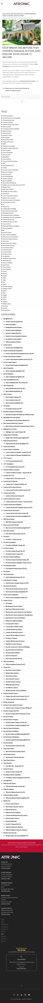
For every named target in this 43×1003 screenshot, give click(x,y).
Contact (3, 936)
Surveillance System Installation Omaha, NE (18, 777)
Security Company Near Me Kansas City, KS (18, 714)
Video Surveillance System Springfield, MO (17, 798)
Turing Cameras (7, 254)
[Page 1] (21, 101)
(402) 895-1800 (5, 878)
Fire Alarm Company (11, 638)
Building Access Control (9, 429)
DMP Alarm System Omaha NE (14, 522)
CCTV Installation (8, 464)
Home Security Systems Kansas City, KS (16, 589)
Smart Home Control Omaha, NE (15, 757)
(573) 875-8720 (5, 914)
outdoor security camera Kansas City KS (14, 185)
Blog (2, 934)
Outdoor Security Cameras (13, 682)
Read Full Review (21, 973)
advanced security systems (10, 211)
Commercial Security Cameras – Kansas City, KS (19, 502)
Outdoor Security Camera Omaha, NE (16, 699)
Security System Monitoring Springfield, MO (18, 740)
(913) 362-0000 (5, 868)
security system (7, 174)
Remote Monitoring (11, 821)
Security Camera (7, 135)
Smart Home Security (9, 245)
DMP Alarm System (8, 519)
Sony (4, 282)
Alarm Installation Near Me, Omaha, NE (16, 382)
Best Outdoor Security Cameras (14, 806)
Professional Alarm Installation (11, 226)
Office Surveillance (8, 661)
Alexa (4, 293)
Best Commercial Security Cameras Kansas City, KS (20, 426)
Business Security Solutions (13, 812)
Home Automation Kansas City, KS (15, 577)
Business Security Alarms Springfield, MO (17, 443)
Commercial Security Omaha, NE (15, 496)
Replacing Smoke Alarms (12, 684)
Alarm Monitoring (8, 176)
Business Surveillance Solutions (14, 621)
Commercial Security (8, 120)
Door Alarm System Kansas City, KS (15, 533)
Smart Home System (9, 760)
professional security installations (12, 217)
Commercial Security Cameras (11, 499)
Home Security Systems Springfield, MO (17, 592)
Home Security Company (10, 243)
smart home (6, 265)
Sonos (4, 284)
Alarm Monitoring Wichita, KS (14, 391)
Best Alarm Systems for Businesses (12, 411)
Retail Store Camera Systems (14, 644)
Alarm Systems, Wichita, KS (13, 397)
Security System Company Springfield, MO (17, 725)
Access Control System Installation (12, 350)
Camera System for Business (11, 449)
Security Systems (8, 743)
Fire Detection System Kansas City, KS (16, 568)
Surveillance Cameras (12, 687)
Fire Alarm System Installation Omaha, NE (17, 560)
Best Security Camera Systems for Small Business (19, 615)
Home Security (10, 88)
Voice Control (6, 267)
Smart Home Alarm (8, 139)
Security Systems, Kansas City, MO (15, 745)
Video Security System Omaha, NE (15, 786)
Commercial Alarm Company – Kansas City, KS (18, 472)
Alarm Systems (7, 159)
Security (5, 308)
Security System (7, 131)
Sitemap (23, 999)
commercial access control (10, 221)
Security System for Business (11, 728)
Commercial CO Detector (10, 481)
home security (7, 155)
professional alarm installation (11, 215)
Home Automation (8, 152)
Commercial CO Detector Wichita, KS (16, 484)
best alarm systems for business (11, 200)
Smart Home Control (9, 754)
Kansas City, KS (7, 600)
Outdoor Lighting (7, 286)
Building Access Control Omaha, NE (15, 432)
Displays (5, 301)
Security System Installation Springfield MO (17, 734)
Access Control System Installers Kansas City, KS (19, 359)
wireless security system (9, 258)
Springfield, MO (7, 319)
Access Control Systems (9, 362)
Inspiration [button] (21, 929)
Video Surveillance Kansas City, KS (22, 18)
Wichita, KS (6, 801)
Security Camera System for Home (12, 705)
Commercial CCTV (8, 475)
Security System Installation (11, 731)
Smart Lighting (7, 269)
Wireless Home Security (10, 833)
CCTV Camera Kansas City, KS (14, 461)
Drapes (5, 275)
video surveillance (8, 263)
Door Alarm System (8, 189)
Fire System (6, 571)
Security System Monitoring (11, 737)
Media (4, 291)
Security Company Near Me (10, 148)
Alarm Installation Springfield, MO (15, 377)
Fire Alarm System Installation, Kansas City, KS (18, 563)
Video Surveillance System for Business (16, 830)
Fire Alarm (6, 536)
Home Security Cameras (12, 679)
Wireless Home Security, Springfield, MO (17, 836)
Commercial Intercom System (14, 629)
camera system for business (10, 196)
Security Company (8, 172)
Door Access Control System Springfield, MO (18, 528)
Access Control (7, 126)
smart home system (8, 247)
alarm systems (7, 150)
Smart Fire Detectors (11, 655)
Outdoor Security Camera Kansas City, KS (17, 696)
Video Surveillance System (10, 795)
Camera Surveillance (9, 446)
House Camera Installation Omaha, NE (16, 597)
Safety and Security (8, 142)
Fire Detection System (9, 565)
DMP (4, 144)
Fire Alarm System (8, 122)
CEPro (4, 299)
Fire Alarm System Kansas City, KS (15, 551)
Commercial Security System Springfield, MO (18, 516)
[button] (2, 3)
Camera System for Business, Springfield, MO (18, 455)
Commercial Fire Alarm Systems (12, 487)
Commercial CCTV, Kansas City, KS (15, 478)
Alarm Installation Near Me (10, 380)
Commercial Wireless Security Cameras (16, 815)
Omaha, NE (6, 667)
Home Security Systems (9, 586)
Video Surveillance (7, 18)
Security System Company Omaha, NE (16, 722)
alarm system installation (9, 234)
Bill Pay (3, 941)
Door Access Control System (10, 237)
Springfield (6, 157)
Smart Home (6, 137)
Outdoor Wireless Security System (15, 641)
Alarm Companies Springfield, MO (15, 371)
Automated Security (8, 165)
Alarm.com (6, 241)
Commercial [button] (21, 926)
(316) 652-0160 (5, 904)
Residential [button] (21, 924)
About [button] (21, 922)
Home (2, 919)
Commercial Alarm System (10, 161)
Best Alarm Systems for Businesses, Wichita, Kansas (20, 414)
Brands (3, 931)
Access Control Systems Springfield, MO (17, 365)
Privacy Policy (29, 999)
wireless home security (9, 202)
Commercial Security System (11, 124)
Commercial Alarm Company (11, 470)
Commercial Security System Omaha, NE (17, 513)
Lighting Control (7, 288)
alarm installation (7, 180)
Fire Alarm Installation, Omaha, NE (15, 545)
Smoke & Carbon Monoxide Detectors (16, 336)
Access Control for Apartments (14, 321)
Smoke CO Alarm (8, 769)
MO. (4, 163)
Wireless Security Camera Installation (16, 690)
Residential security (8, 213)
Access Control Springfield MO (14, 348)
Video (4, 280)
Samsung (5, 306)
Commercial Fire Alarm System (14, 626)
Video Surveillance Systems (13, 342)
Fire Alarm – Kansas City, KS (13, 539)
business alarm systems (9, 198)
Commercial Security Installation (12, 118)
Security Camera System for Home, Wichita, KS (19, 708)
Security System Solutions (13, 653)
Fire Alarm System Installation (11, 129)
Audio (4, 278)
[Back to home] (21, 3)
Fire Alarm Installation (9, 542)
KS (3, 204)
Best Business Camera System (14, 606)
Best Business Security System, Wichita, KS (17, 420)
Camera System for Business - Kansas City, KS (18, 452)
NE (4, 230)
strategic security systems (10, 191)
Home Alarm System (11, 676)
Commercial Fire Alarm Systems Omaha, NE (18, 490)
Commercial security (8, 219)
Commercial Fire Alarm (12, 624)
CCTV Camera (7, 458)
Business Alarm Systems (12, 673)
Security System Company (10, 719)
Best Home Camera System (13, 670)
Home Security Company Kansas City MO (17, 583)
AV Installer (6, 406)
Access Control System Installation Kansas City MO (20, 353)
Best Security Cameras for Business (15, 618)
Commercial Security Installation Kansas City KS (19, 507)
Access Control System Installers (12, 356)
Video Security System (9, 146)
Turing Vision (6, 256)
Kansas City (6, 206)
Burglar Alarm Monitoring (10, 435)
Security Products (8, 716)
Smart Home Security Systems (14, 658)
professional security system (27, 81)
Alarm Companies (8, 368)
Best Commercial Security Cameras (13, 423)
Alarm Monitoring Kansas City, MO (15, 388)
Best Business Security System (11, 417)
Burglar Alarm (7, 187)
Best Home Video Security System (15, 609)
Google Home (6, 310)
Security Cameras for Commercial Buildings (18, 647)
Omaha (5, 167)
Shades (5, 273)
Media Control (7, 304)
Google (5, 295)
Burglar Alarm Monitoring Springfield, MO (17, 438)
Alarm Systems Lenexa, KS (13, 400)
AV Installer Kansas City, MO (14, 409)
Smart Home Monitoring (22, 88)
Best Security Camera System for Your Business (19, 612)
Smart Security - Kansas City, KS (14, 766)
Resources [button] (21, 938)
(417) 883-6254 (5, 891)
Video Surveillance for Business (14, 827)
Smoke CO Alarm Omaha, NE (14, 772)
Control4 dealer (7, 252)
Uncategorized (7, 780)
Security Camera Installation (10, 170)
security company (7, 178)
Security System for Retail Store (14, 650)
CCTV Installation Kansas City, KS (15, 467)
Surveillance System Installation (12, 775)
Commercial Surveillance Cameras (15, 635)
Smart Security (7, 260)
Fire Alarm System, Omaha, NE (14, 554)
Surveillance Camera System (13, 339)
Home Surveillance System (13, 90)
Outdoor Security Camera (10, 693)
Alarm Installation (8, 228)
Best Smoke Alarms (11, 809)
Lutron (4, 271)
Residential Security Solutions (14, 327)
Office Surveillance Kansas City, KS (15, 664)
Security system (7, 232)
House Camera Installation (10, 594)
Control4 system (7, 250)
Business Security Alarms (10, 441)
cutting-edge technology (9, 209)
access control (7, 224)
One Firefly (18, 999)
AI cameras (6, 193)
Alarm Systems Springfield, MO (14, 403)
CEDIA (5, 297)
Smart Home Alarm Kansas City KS (15, 751)
